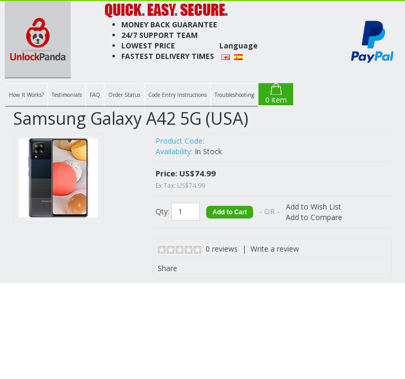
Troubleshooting (234, 94)
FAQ (95, 94)
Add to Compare (314, 217)
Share (167, 268)
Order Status (124, 94)
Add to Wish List (313, 207)
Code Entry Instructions (177, 94)
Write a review (274, 249)
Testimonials (67, 94)
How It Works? (26, 94)
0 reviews (222, 249)
